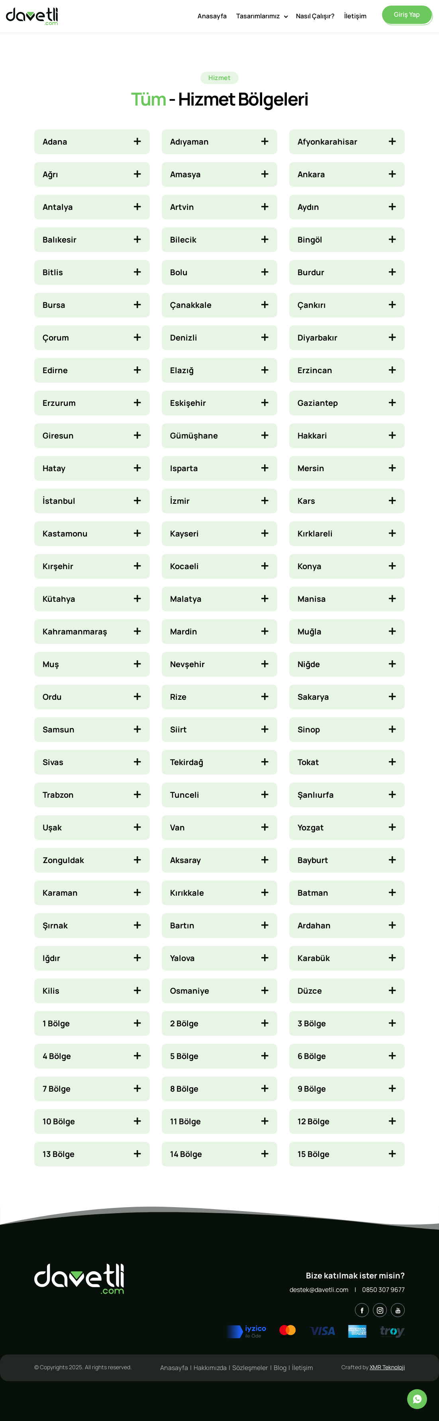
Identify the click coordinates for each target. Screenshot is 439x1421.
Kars (306, 500)
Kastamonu (65, 533)
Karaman (60, 892)
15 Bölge (313, 1154)
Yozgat (311, 827)
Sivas (53, 762)
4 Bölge (57, 1056)
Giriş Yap (407, 13)
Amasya (185, 174)
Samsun (58, 729)
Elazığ (182, 370)
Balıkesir (59, 239)
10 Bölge (59, 1121)
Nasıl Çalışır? (315, 15)
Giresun (58, 435)
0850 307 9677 (383, 1289)
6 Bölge (312, 1056)
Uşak (52, 827)
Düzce (310, 990)
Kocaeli (184, 566)
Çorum (56, 337)
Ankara (311, 174)
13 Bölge (58, 1154)
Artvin (182, 207)
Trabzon (58, 794)
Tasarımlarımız (258, 15)
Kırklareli (315, 533)
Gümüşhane (194, 435)
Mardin (183, 631)
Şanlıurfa (316, 794)
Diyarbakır (317, 337)
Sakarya (313, 696)
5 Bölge (184, 1056)
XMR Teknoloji (387, 1367)
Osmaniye (189, 990)
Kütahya (59, 598)
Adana (55, 141)
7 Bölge (57, 1088)
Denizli (183, 337)
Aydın (308, 207)
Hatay (54, 468)
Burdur (311, 272)
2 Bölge (184, 1023)
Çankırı (312, 304)
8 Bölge (184, 1088)
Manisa (312, 598)
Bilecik (183, 239)
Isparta (184, 468)
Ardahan (314, 925)
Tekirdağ (186, 762)
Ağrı (50, 174)
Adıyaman (189, 141)
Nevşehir (187, 664)
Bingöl (310, 239)
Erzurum (59, 402)
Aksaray (185, 860)
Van (177, 827)
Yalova (182, 958)
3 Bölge (312, 1023)
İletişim (355, 15)
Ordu (52, 696)
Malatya (186, 598)
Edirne (55, 370)
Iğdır (51, 958)
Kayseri (184, 533)
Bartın (182, 925)
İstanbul (59, 500)
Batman (313, 892)
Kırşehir (58, 566)
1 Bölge (56, 1023)
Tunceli (184, 794)
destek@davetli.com (319, 1289)
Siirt (178, 729)
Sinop (309, 729)
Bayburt (313, 860)
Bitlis (53, 272)
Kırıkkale (187, 892)
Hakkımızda (210, 1367)
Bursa (54, 304)
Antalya (58, 207)
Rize (178, 696)
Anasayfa (212, 15)
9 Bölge (312, 1088)
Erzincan (315, 370)
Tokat (308, 762)
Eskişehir (188, 402)
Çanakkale (191, 304)
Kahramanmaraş (75, 631)
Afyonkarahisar (327, 141)
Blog (280, 1367)
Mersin (311, 468)
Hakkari (312, 435)
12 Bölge (313, 1121)
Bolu (179, 272)
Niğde (309, 664)
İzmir (180, 500)
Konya (309, 566)
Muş (51, 664)
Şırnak (55, 925)
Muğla (309, 631)
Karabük (314, 958)
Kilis (51, 990)
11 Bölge (185, 1121)
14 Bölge (186, 1154)
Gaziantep (318, 402)
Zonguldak (63, 860)
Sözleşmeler (250, 1367)
